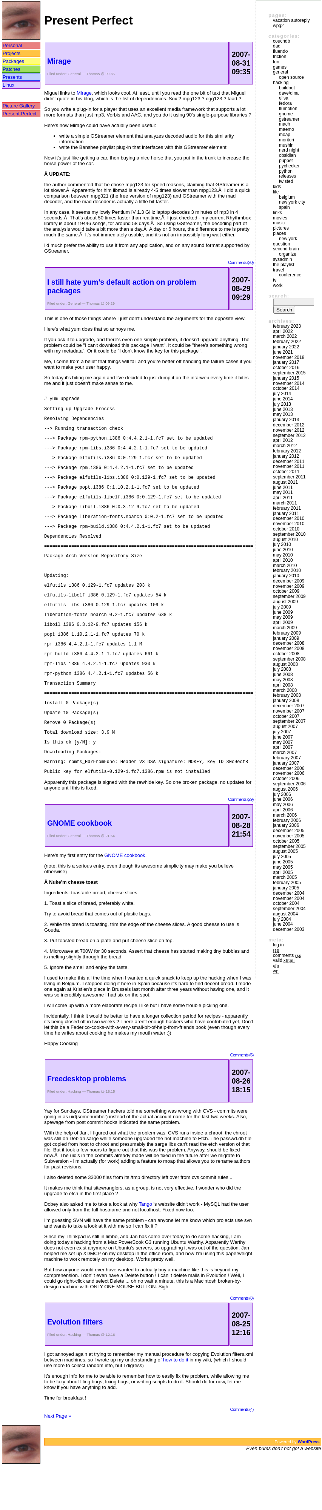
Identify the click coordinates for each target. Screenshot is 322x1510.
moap (284, 134)
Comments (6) (241, 1100)
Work (277, 285)
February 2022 (287, 341)
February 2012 (287, 451)
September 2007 (289, 721)
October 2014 (286, 388)
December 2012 (288, 425)
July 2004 (282, 919)
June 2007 (283, 737)
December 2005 (288, 830)
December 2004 (288, 893)
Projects (11, 53)
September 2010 (289, 534)
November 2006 (288, 773)
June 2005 (283, 862)
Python (286, 171)
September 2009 (289, 596)
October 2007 (286, 716)
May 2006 (283, 804)
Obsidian (287, 155)
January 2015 (286, 378)
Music (279, 222)
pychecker (289, 166)
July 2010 (282, 544)
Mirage (59, 61)
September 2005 (289, 846)
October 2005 (286, 841)
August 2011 (285, 482)
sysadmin (282, 259)
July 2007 (282, 731)
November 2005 (288, 836)
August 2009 (285, 601)
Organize (287, 254)
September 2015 (289, 373)
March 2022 (285, 336)
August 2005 (285, 851)
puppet (286, 160)
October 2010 (286, 529)
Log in (278, 944)
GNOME (286, 114)
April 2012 (283, 440)
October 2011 (286, 471)
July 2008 (282, 669)
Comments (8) (241, 1343)
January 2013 (286, 419)
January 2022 (286, 347)
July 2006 (282, 794)
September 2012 (289, 435)
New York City (292, 202)
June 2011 (283, 487)
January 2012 (286, 456)
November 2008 (288, 648)
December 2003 (288, 929)
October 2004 (286, 903)
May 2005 (283, 867)
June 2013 (283, 409)
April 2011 (283, 497)
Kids (277, 186)
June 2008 (283, 674)
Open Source (291, 77)
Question (281, 244)
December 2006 (288, 768)
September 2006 (289, 783)
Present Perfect (20, 114)
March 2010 (285, 565)
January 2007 (286, 763)
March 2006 (285, 815)
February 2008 (287, 695)
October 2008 (286, 653)
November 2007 (288, 711)
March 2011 (285, 503)
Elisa (283, 98)
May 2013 (283, 414)
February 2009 (287, 633)
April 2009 (283, 622)
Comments (287, 955)
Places (279, 233)
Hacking (74, 1136)
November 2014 (288, 383)
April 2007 (283, 747)
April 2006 (283, 809)
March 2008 (285, 690)
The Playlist (283, 264)
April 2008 (283, 685)
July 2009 (282, 607)
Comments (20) (241, 262)
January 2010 (286, 575)
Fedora (285, 103)
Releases (287, 176)
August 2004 (285, 914)
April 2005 (283, 872)
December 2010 (288, 518)
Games (280, 67)
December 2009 (288, 581)
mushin (286, 145)
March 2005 (285, 877)
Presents (12, 77)
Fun (276, 61)
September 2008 (289, 659)
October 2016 (286, 367)
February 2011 (287, 508)
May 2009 (283, 617)
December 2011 (288, 461)
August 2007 (285, 726)
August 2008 (285, 664)
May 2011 (283, 492)
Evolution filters (75, 1367)
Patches (11, 69)
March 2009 (285, 627)
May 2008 (283, 679)
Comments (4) (241, 1454)
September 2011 (289, 477)
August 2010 (285, 539)
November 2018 (288, 357)
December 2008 (288, 643)
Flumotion (288, 108)
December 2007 (288, 705)
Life (276, 192)
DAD (276, 46)
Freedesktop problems (86, 1124)
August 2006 (285, 789)
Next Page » (57, 1461)
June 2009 (283, 612)
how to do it (175, 1405)
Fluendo (280, 51)
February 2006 (287, 820)
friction (279, 56)
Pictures (281, 228)
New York (288, 238)
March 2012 (285, 445)
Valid (284, 960)
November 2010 (288, 523)
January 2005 (286, 888)
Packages (13, 61)
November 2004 (288, 898)
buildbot (287, 87)
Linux (8, 85)
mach (284, 124)
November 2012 (288, 430)
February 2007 (287, 757)
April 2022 (283, 331)
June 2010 (283, 549)
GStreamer (289, 119)
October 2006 (286, 778)
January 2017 (286, 362)
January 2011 (286, 513)
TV (274, 280)
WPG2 (278, 25)
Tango (145, 1249)
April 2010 (283, 560)
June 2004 (283, 924)
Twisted (286, 181)
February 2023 (287, 326)
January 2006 (286, 825)
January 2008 (286, 700)
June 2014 (283, 399)
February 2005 (287, 882)
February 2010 (287, 570)
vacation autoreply (291, 20)
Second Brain (286, 248)
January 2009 (286, 638)
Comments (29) (241, 844)
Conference (290, 274)
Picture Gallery (19, 106)
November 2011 (288, 466)
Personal (12, 45)
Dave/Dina (289, 93)
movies (280, 218)
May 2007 (283, 742)
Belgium (287, 197)
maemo (286, 129)
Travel (278, 270)
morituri (286, 140)
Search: (278, 296)
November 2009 (288, 586)
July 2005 (282, 856)
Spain (284, 207)
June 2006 (283, 799)
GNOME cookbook (79, 868)
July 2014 (282, 393)
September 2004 (289, 908)
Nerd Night (289, 150)
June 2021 (283, 352)
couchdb (281, 41)
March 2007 (285, 752)
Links (277, 212)
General (74, 74)
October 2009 (286, 591)
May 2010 (283, 555)
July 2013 (282, 404)
